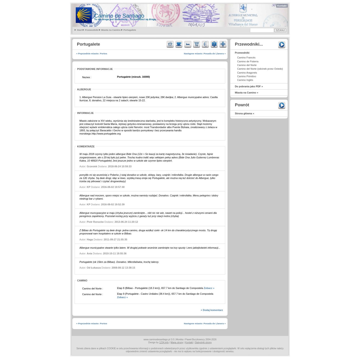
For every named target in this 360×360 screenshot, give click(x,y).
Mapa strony (177, 342)
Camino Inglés (245, 80)
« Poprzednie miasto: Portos (91, 53)
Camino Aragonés (247, 72)
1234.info (164, 342)
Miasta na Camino (111, 30)
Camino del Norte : (92, 288)
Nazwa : (86, 77)
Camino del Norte (247, 65)
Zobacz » (209, 288)
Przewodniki (91, 30)
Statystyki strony (203, 342)
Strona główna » (244, 113)
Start (79, 30)
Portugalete (130, 30)
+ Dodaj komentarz (212, 310)
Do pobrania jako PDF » (249, 86)
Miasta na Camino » (246, 92)
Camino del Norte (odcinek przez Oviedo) (260, 68)
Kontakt (282, 5)
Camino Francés (246, 57)
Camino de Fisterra (247, 61)
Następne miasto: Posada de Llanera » (205, 53)
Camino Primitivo (246, 76)
